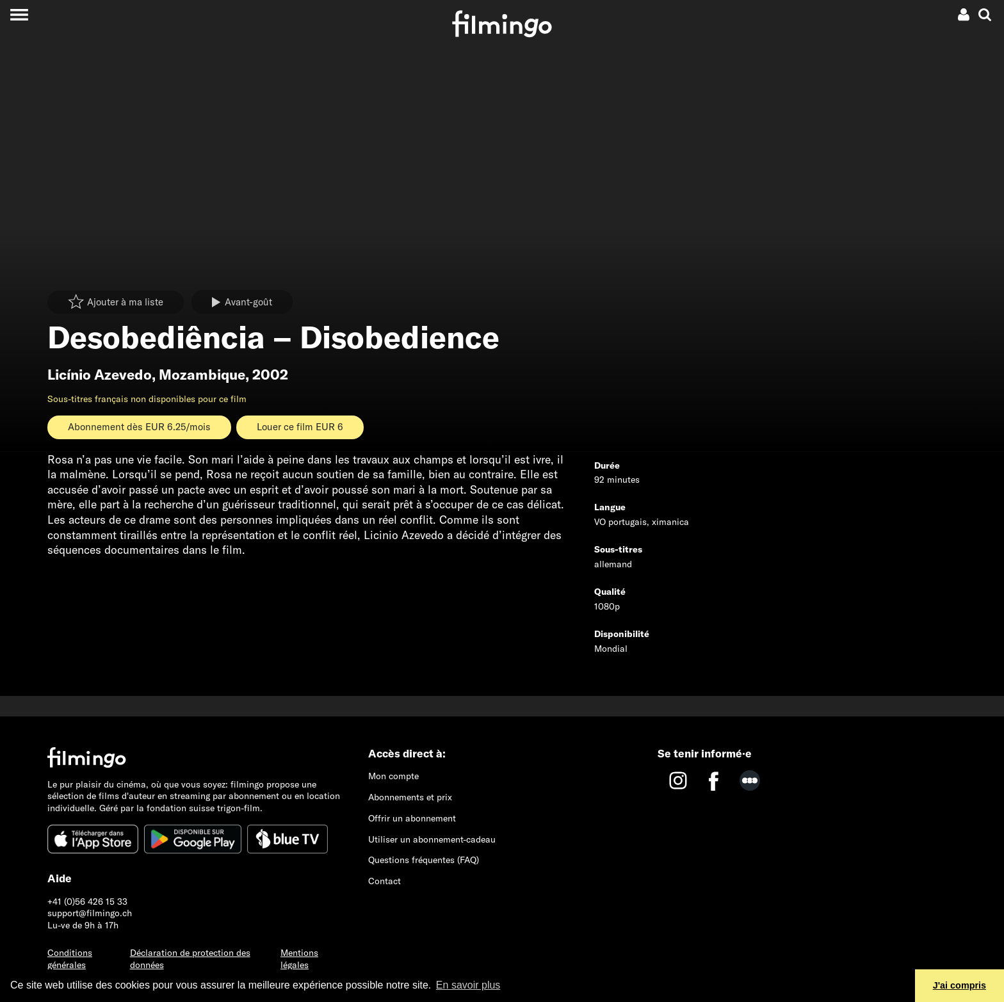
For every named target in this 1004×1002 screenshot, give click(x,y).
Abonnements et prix (410, 797)
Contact (384, 881)
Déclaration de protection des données (190, 959)
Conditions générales (69, 959)
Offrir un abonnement (412, 818)
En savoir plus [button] (468, 985)
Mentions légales (299, 959)
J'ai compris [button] (959, 985)
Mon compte (393, 776)
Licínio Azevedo (99, 375)
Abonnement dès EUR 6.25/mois (139, 427)
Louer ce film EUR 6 (300, 427)
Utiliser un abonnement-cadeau (432, 839)
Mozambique (202, 375)
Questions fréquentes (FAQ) (423, 860)
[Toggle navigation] (19, 14)
